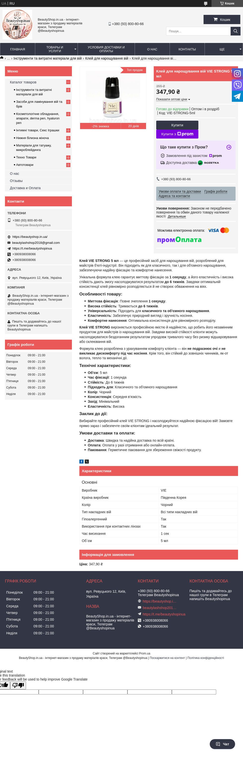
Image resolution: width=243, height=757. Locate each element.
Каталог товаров (23, 82)
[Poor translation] (18, 685)
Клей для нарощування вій (106, 58)
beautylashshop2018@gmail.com (36, 243)
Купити (177, 125)
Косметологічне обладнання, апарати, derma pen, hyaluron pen (38, 118)
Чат (222, 744)
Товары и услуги (54, 49)
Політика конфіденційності (205, 658)
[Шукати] (236, 31)
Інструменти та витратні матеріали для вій (48, 58)
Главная (17, 49)
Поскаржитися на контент (167, 658)
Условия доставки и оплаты (106, 49)
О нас (152, 49)
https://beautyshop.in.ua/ (30, 237)
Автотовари (24, 165)
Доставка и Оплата (25, 188)
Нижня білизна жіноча (32, 138)
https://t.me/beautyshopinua (32, 248)
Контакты (187, 49)
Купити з (177, 134)
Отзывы (16, 181)
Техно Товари (26, 157)
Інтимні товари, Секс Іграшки (37, 130)
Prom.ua (144, 653)
